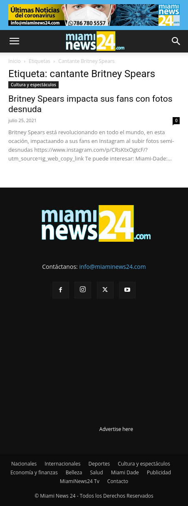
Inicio (14, 61)
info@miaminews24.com (112, 267)
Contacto (117, 481)
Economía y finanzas (34, 472)
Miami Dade (125, 472)
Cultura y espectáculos (33, 85)
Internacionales (62, 463)
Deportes (99, 463)
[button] (14, 41)
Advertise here (116, 429)
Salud (96, 472)
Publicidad (159, 472)
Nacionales (24, 463)
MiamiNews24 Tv (79, 481)
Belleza (74, 472)
